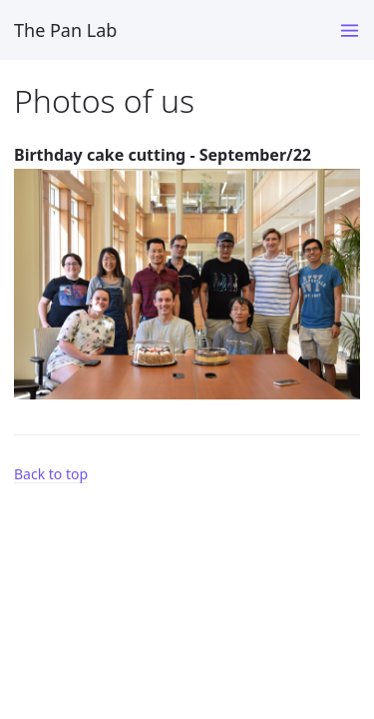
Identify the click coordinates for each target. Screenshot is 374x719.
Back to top (51, 473)
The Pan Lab (65, 30)
